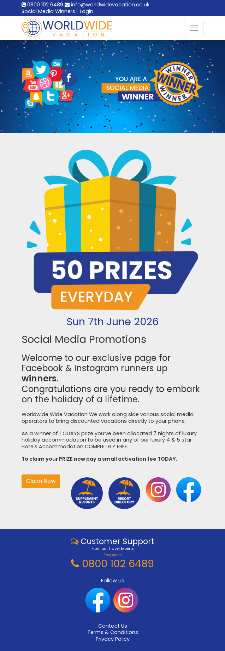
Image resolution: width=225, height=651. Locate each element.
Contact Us (112, 625)
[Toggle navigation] (194, 28)
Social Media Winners (48, 11)
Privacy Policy (113, 639)
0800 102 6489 (42, 4)
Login (86, 11)
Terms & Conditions (112, 632)
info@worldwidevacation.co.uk (107, 4)
